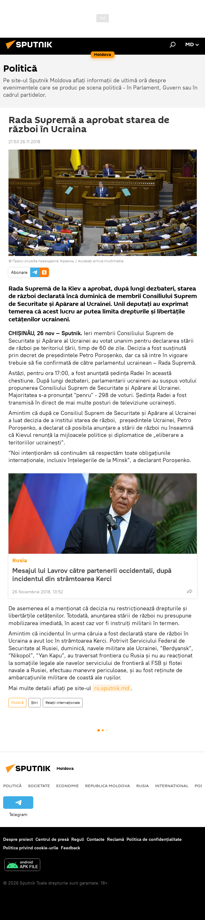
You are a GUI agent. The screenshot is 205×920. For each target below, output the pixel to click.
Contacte (96, 839)
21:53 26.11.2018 (24, 141)
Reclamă (115, 839)
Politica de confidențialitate (154, 839)
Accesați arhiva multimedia (100, 261)
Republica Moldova (107, 785)
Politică (17, 702)
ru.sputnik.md (111, 688)
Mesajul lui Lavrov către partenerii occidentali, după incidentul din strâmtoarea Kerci (91, 574)
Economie (67, 785)
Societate (39, 785)
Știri (34, 702)
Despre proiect (18, 839)
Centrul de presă (52, 839)
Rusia (19, 560)
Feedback (70, 848)
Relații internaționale (63, 702)
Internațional (171, 785)
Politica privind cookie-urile (30, 848)
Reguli (77, 839)
